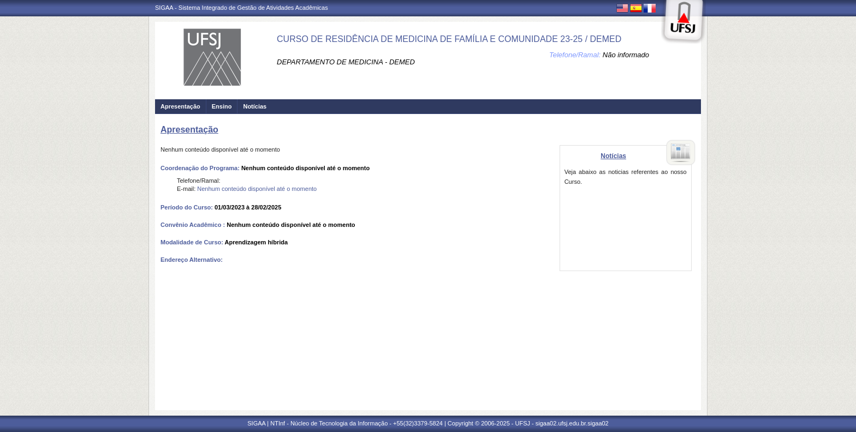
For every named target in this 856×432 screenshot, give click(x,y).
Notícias (254, 106)
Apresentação (180, 106)
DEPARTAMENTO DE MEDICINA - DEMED (346, 62)
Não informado (626, 55)
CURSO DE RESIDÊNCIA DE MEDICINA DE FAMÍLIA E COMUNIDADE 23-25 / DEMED (449, 39)
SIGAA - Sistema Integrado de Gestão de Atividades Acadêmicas (241, 7)
